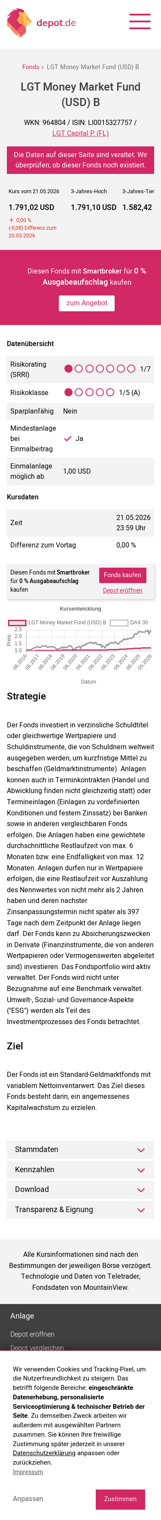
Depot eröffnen (123, 591)
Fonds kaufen (122, 575)
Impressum (28, 1471)
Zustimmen (120, 1499)
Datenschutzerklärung (44, 1453)
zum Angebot (87, 303)
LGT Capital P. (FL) (80, 133)
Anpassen (28, 1499)
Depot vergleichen (37, 1348)
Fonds (30, 67)
